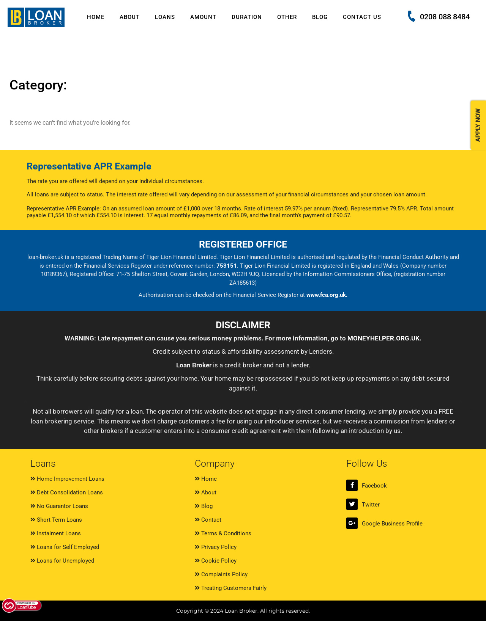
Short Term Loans (56, 519)
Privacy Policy (216, 547)
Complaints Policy (221, 574)
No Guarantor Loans (59, 506)
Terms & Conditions (223, 533)
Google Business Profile (392, 523)
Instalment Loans (55, 533)
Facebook (374, 485)
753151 (226, 265)
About (130, 17)
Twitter (371, 504)
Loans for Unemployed (62, 560)
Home (95, 17)
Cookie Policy (216, 560)
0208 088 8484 (445, 16)
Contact (208, 519)
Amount (203, 17)
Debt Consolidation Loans (66, 492)
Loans (165, 17)
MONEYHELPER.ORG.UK (383, 338)
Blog (320, 17)
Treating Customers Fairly (231, 588)
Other (287, 17)
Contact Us (362, 17)
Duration (247, 17)
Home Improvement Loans (67, 478)
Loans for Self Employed (64, 547)
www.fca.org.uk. (326, 295)
